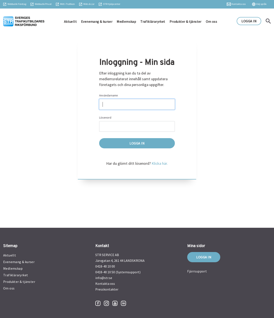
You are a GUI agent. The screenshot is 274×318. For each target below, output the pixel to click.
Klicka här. (160, 163)
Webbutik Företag (16, 4)
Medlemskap (126, 21)
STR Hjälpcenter (111, 4)
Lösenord (105, 117)
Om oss (211, 21)
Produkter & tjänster (186, 21)
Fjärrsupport (197, 271)
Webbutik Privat (43, 4)
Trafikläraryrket (152, 21)
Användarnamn (108, 95)
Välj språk (261, 4)
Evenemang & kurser (96, 21)
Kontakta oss (239, 4)
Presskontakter (106, 289)
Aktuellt (70, 21)
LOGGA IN (249, 21)
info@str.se (103, 278)
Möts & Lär (88, 4)
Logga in (203, 257)
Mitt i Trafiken (67, 4)
